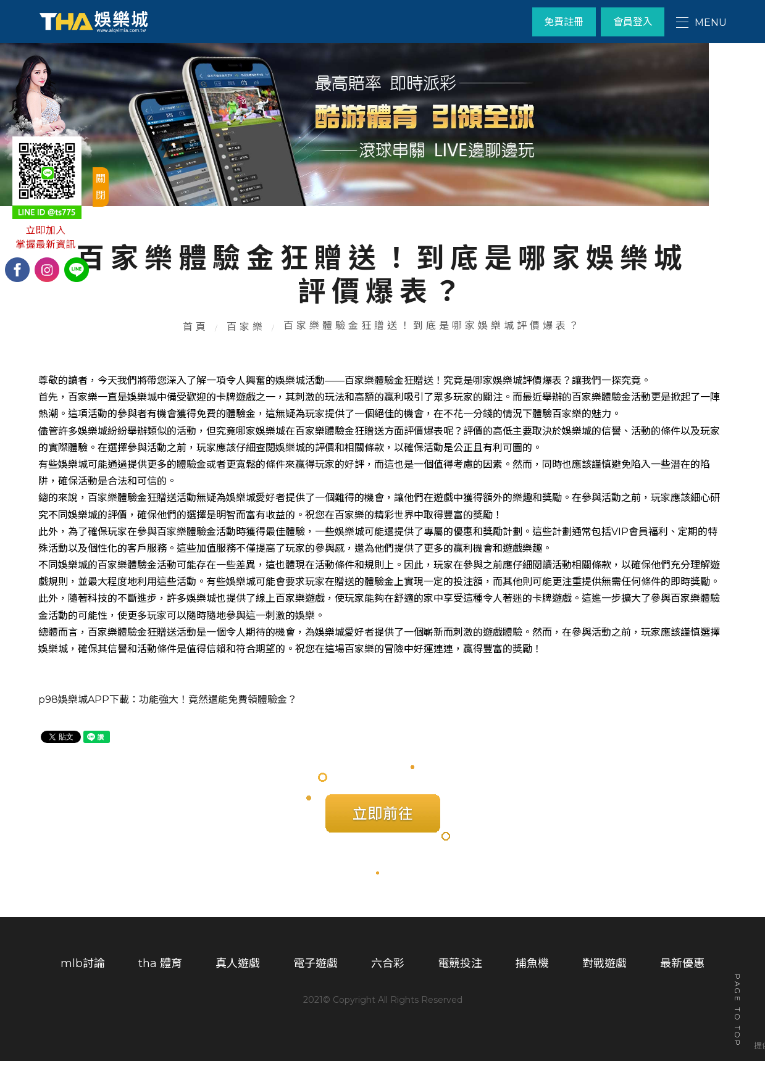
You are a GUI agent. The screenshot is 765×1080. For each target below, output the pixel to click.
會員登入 (631, 22)
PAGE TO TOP (737, 1012)
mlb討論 (83, 985)
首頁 (196, 343)
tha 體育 (160, 985)
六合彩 (387, 985)
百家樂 (246, 343)
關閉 (101, 187)
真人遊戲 (237, 985)
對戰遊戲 (604, 985)
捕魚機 (532, 985)
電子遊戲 (315, 985)
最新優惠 (682, 985)
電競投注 (460, 985)
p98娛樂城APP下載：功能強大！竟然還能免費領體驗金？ (167, 718)
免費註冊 (560, 22)
